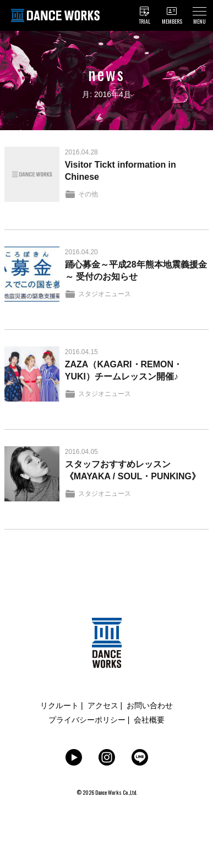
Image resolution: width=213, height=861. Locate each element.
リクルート (59, 705)
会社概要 (149, 719)
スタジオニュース (104, 294)
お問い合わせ (150, 705)
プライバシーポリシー (86, 719)
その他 (88, 194)
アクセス (103, 705)
